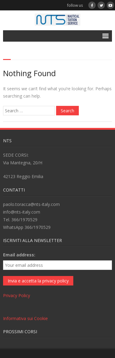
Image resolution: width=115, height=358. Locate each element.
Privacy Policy (16, 295)
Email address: (19, 255)
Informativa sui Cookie (25, 318)
